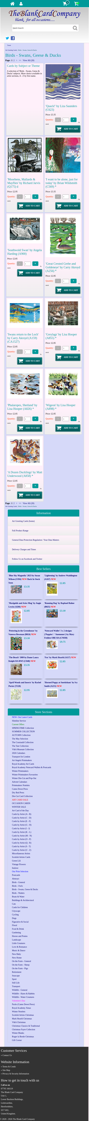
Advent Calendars (19, 782)
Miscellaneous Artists (21, 853)
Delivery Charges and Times (24, 549)
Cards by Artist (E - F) (21, 821)
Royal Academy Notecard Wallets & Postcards (31, 767)
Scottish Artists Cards (21, 857)
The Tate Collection (20, 746)
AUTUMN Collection (21, 735)
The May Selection (20, 739)
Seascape (16, 976)
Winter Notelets (18, 1011)
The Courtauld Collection (22, 742)
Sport (14, 979)
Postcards (16, 875)
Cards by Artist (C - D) (21, 818)
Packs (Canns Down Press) (23, 1004)
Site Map (6, 1070)
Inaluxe (15, 868)
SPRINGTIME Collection (23, 728)
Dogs (14, 918)
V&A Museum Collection (23, 749)
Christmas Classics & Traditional (26, 1026)
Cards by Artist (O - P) (21, 839)
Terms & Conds (9, 1067)
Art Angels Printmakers (22, 760)
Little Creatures (18, 943)
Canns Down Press (20, 789)
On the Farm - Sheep (21, 965)
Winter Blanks (18, 1033)
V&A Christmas (19, 1022)
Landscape (16, 940)
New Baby (16, 954)
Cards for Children (20, 907)
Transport (16, 986)
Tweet (9, 45)
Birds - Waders (18, 893)
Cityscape (16, 911)
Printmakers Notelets (21, 785)
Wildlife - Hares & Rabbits (23, 994)
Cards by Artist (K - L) (21, 832)
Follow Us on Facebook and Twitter (27, 559)
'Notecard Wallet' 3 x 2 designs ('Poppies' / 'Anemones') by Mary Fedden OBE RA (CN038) (59, 634)
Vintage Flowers (19, 864)
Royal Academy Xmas (21, 1008)
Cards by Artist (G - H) (21, 825)
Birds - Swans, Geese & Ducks (25, 889)
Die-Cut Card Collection (22, 796)
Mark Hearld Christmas (22, 1019)
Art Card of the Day (20, 810)
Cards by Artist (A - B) (21, 814)
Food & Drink (18, 929)
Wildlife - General (19, 990)
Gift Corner (17, 1040)
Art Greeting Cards (11, 50)
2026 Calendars (18, 753)
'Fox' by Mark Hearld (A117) (60, 657)
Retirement (16, 972)
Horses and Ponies (19, 936)
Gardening (16, 932)
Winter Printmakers (20, 771)
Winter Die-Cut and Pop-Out (24, 778)
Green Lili (16, 861)
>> (20, 60)
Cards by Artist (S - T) (21, 846)
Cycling (15, 914)
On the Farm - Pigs (20, 968)
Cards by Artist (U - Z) (21, 850)
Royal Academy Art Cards (23, 764)
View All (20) (28, 60)
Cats (14, 904)
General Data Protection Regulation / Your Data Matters (35, 540)
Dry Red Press (18, 792)
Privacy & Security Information (15, 1074)
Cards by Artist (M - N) (22, 836)
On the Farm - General (21, 961)
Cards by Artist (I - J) (21, 828)
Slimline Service (19, 721)
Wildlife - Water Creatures (23, 997)
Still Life (15, 983)
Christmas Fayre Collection (23, 1029)
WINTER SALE (19, 807)
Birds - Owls (17, 886)
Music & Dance (18, 950)
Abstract (15, 879)
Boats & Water (18, 897)
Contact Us (7, 1055)
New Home (17, 958)
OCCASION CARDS (21, 803)
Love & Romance (19, 947)
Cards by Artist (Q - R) (21, 843)
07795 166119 (7, 1089)
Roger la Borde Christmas (23, 1036)
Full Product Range (20, 531)
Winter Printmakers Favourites (25, 775)
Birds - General (18, 882)
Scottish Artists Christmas (23, 1015)
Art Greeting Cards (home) (23, 521)
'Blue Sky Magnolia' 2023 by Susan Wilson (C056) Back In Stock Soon (24, 579)
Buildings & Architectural (23, 900)
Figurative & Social (20, 922)
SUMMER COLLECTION (23, 731)
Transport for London (21, 757)
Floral (14, 925)
